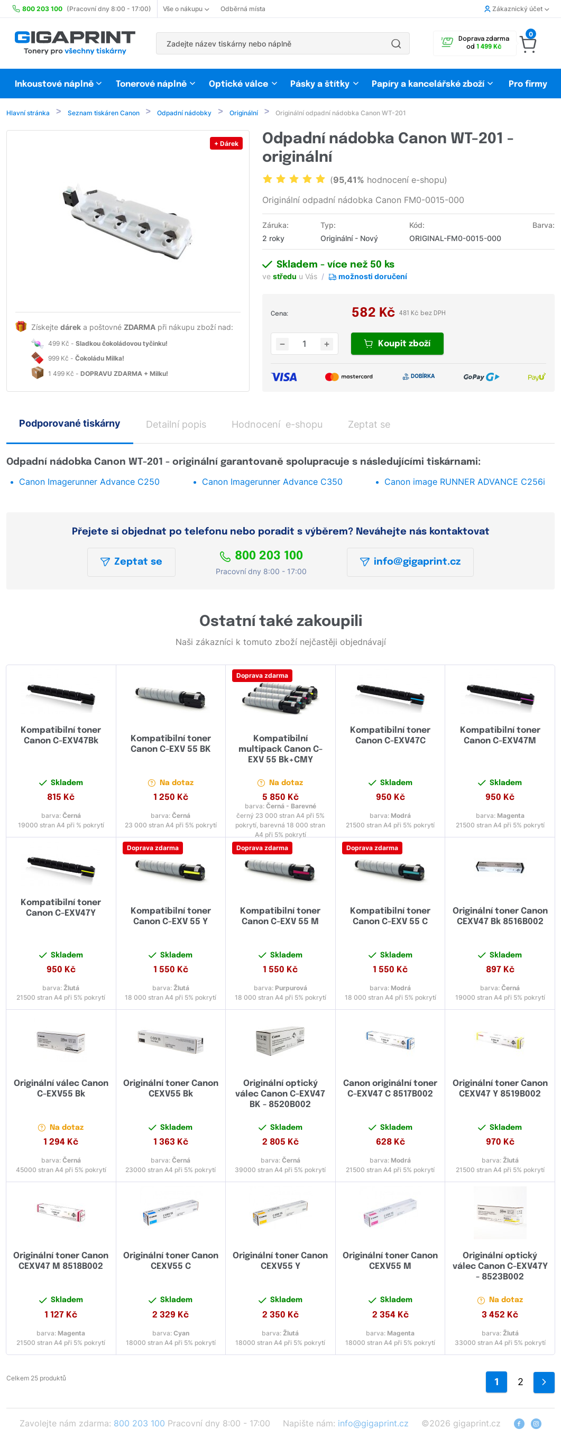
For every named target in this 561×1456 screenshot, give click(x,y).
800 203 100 (261, 557)
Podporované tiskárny (70, 424)
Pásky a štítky (320, 84)
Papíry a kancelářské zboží (429, 84)
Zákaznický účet (516, 9)
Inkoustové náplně (54, 84)
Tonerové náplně (151, 84)
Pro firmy (528, 84)
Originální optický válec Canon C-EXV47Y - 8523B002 (500, 1267)
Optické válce (238, 84)
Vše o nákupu (186, 9)
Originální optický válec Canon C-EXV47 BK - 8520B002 (280, 1095)
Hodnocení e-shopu (277, 425)
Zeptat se (131, 563)
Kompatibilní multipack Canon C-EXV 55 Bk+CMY (280, 750)
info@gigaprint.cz (410, 563)
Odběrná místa (242, 9)
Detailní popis (176, 425)
